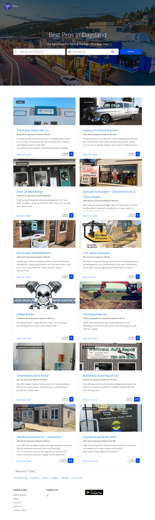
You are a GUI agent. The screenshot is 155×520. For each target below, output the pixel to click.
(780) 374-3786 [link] (89, 216)
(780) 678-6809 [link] (90, 154)
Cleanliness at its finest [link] (33, 375)
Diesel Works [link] (25, 314)
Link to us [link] (17, 506)
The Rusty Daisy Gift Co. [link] (33, 130)
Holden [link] (34, 477)
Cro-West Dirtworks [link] (96, 253)
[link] (11, 6)
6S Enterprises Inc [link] (95, 314)
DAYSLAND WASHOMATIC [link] (34, 253)
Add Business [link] (19, 495)
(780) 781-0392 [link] (23, 277)
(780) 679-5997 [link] (23, 216)
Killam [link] (45, 477)
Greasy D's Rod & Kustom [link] (100, 130)
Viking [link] (64, 477)
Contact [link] (17, 502)
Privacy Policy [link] (19, 510)
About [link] (16, 498)
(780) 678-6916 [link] (89, 338)
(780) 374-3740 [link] (89, 400)
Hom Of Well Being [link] (29, 191)
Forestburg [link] (20, 477)
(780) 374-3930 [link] (23, 461)
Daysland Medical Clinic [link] (100, 437)
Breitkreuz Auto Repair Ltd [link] (101, 375)
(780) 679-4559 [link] (23, 154)
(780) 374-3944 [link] (89, 461)
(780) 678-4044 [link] (23, 338)
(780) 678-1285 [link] (23, 400)
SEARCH (131, 52)
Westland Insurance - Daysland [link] (39, 437)
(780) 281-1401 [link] (89, 277)
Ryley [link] (55, 477)
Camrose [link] (76, 477)
